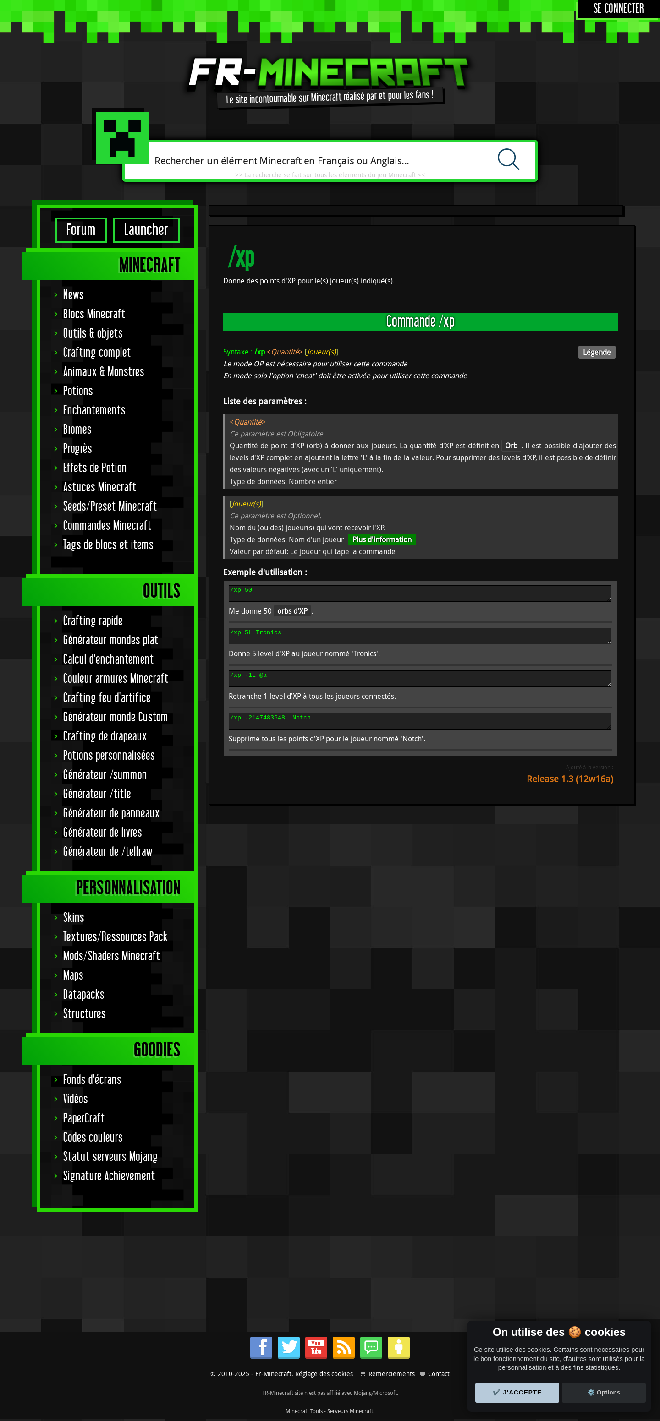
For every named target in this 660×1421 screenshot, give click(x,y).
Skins (73, 918)
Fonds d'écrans (92, 1080)
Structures (84, 1014)
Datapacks (83, 995)
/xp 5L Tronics (420, 640)
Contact (439, 1373)
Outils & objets (93, 333)
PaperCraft (84, 1118)
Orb (511, 446)
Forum (81, 230)
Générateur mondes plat (111, 640)
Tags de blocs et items (108, 545)
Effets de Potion (95, 468)
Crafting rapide (93, 621)
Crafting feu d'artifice (107, 698)
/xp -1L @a (420, 685)
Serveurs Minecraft (350, 1411)
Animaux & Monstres (103, 372)
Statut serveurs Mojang (110, 1157)
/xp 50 (420, 594)
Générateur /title (97, 794)
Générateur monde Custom (115, 717)
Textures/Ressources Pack (115, 937)
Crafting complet (97, 352)
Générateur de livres (102, 832)
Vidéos (75, 1099)
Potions (78, 391)
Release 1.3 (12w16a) (570, 790)
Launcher (146, 230)
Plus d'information (382, 539)
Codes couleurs (93, 1137)
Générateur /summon (105, 775)
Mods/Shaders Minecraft (111, 956)
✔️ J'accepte (517, 1392)
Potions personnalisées (109, 755)
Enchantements (94, 410)
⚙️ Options (603, 1392)
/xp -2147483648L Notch (420, 730)
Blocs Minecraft (94, 314)
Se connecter (619, 9)
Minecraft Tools (304, 1411)
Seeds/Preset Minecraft (110, 506)
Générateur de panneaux (111, 813)
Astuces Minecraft (100, 487)
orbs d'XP (292, 614)
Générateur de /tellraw (108, 852)
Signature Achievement (109, 1176)
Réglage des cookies (324, 1373)
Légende (597, 352)
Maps (73, 975)
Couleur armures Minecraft (116, 679)
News (73, 295)
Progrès (77, 449)
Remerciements (391, 1373)
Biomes (77, 429)
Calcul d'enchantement (108, 659)
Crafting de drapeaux (105, 736)
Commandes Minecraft (107, 526)
